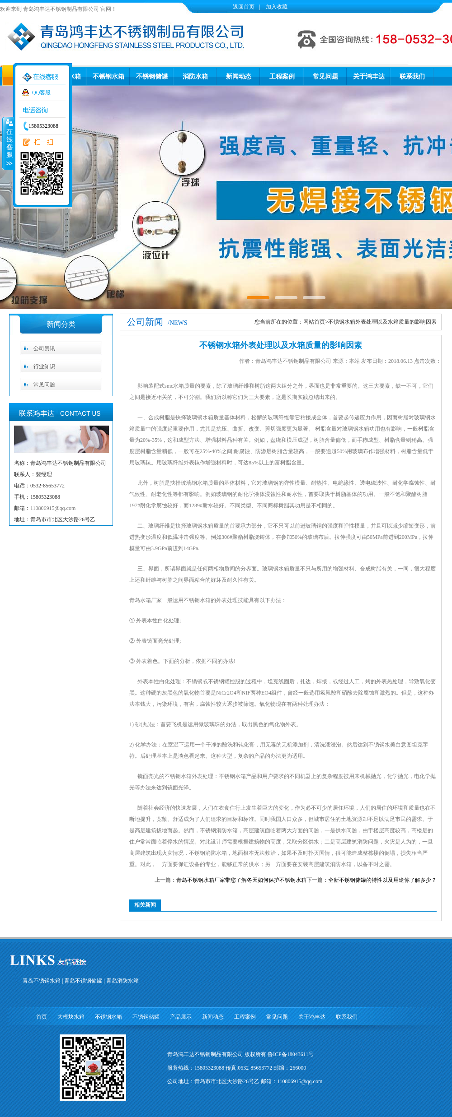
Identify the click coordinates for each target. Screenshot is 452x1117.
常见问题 (325, 76)
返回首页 (243, 7)
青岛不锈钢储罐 (83, 981)
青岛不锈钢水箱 (42, 981)
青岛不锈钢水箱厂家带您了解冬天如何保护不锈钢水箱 (241, 880)
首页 (41, 1017)
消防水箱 (195, 76)
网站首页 (314, 322)
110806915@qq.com (52, 508)
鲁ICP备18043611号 (291, 1054)
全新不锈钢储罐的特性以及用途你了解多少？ (382, 880)
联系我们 (412, 76)
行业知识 (44, 366)
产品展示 (181, 1017)
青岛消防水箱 (122, 981)
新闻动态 (238, 76)
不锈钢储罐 (152, 76)
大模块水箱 (71, 1017)
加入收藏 (275, 7)
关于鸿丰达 (369, 76)
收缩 (7, 143)
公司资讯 (44, 348)
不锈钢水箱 (108, 76)
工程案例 (282, 76)
